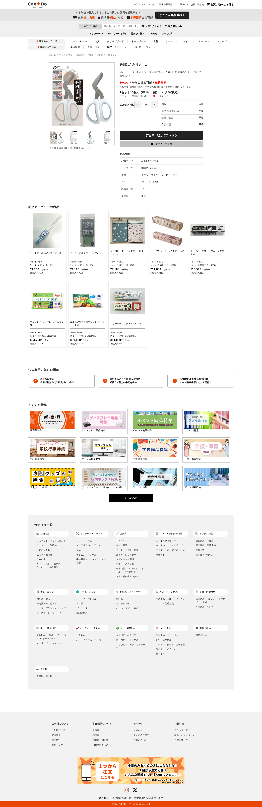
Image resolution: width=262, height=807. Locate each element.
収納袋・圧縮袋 (44, 554)
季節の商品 (201, 635)
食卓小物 (200, 550)
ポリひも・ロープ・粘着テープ (130, 646)
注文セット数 (139, 104)
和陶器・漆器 (43, 599)
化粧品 (119, 599)
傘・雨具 (160, 653)
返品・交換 (57, 745)
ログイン (152, 5)
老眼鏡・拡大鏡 (44, 676)
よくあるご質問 (141, 735)
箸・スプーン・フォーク (49, 613)
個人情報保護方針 (121, 797)
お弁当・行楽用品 (205, 554)
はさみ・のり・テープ (127, 554)
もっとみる (131, 498)
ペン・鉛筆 (121, 545)
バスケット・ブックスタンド (51, 541)
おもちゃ (80, 635)
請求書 (96, 735)
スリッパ (222, 41)
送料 (84, 18)
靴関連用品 (82, 613)
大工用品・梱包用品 (126, 635)
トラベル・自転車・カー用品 (170, 644)
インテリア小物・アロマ (88, 545)
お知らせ (153, 34)
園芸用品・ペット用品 (127, 640)
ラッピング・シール (86, 554)
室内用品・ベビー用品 (167, 635)
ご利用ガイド (181, 5)
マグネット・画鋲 (125, 559)
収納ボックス (43, 550)
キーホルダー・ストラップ (169, 545)
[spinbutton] (146, 104)
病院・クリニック (116, 47)
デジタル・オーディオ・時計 (170, 550)
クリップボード (115, 41)
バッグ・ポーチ (84, 608)
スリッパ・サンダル (86, 599)
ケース (169, 41)
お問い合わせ (197, 5)
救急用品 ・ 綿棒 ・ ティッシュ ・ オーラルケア (51, 637)
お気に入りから (171, 26)
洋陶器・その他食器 (47, 603)
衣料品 (79, 603)
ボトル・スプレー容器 (127, 608)
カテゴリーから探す (117, 34)
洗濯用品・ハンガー (206, 607)
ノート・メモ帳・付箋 (127, 550)
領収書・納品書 (100, 740)
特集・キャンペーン (184, 735)
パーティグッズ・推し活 (88, 640)
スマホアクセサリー (166, 541)
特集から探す (138, 34)
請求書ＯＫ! (111, 18)
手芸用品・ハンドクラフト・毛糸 (90, 561)
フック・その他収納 (47, 545)
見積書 (96, 730)
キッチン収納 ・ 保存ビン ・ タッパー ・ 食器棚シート (51, 565)
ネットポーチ (138, 41)
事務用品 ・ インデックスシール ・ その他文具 (130, 570)
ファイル (185, 41)
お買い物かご (181, 740)
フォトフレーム (78, 41)
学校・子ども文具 (125, 564)
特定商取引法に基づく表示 (148, 797)
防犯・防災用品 (164, 640)
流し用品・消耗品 (85, 55)
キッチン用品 (66, 55)
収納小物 (41, 559)
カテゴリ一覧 (181, 730)
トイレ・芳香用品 (165, 603)
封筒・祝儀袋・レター (127, 576)
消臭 (97, 41)
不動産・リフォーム (145, 47)
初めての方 (167, 34)
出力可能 (140, 18)
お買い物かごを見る (220, 5)
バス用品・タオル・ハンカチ (170, 599)
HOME (52, 55)
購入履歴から (193, 26)
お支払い (56, 740)
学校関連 (75, 47)
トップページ (96, 34)
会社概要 (103, 797)
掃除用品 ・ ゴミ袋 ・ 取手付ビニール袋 (210, 600)
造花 (155, 41)
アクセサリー (122, 603)
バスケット (204, 41)
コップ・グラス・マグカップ (51, 608)
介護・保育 (94, 47)
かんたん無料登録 (170, 16)
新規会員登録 (166, 5)
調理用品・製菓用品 (206, 545)
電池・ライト (162, 554)
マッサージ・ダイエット (49, 643)
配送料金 (56, 735)
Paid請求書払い (100, 745)
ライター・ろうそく (166, 649)
